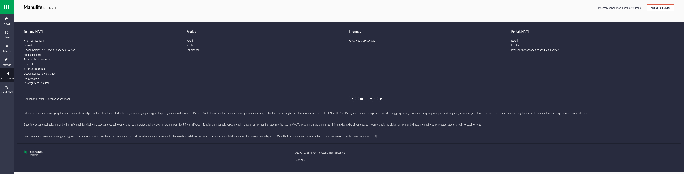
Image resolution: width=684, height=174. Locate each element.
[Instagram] (362, 100)
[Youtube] (372, 100)
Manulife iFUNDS (660, 7)
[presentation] (7, 20)
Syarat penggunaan (59, 99)
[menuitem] (7, 21)
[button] (620, 8)
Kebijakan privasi (34, 99)
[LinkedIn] (381, 100)
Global (299, 160)
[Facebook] (353, 100)
